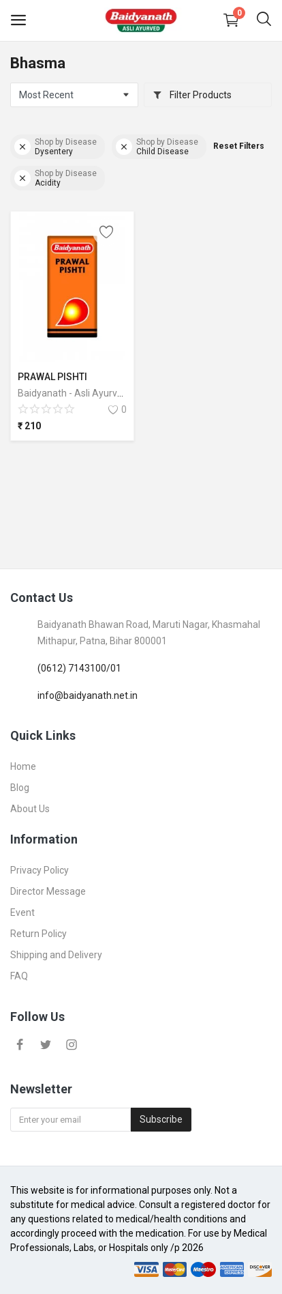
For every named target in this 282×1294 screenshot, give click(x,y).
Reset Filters (238, 146)
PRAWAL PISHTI (52, 376)
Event (22, 912)
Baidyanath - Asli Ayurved (73, 393)
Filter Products (192, 94)
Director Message (48, 891)
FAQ (19, 976)
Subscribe (161, 1119)
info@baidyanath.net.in (87, 695)
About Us (30, 808)
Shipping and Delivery (56, 954)
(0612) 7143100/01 (79, 668)
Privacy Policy (39, 870)
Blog (19, 787)
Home (23, 766)
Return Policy (38, 933)
